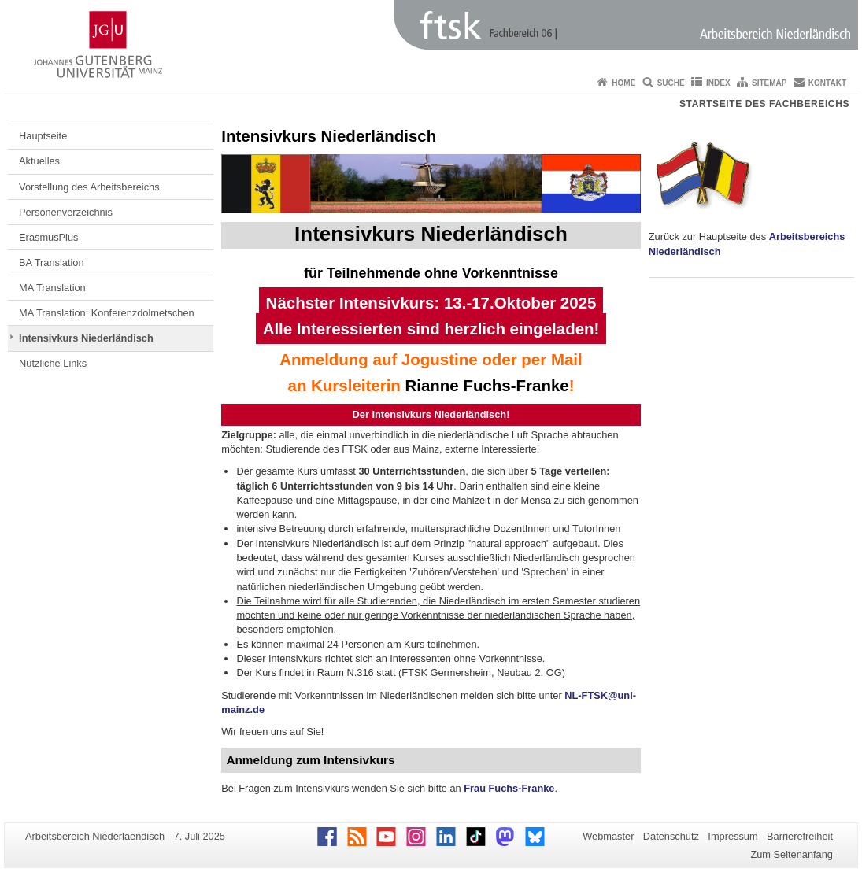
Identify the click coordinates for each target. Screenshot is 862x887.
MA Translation (52, 288)
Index (718, 83)
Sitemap (769, 83)
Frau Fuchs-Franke (509, 788)
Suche (671, 83)
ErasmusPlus (48, 237)
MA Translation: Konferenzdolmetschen (106, 313)
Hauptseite (43, 136)
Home (623, 83)
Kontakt (827, 83)
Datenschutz (671, 836)
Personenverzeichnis (66, 212)
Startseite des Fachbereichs (764, 103)
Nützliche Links (53, 363)
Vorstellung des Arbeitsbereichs (89, 187)
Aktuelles (39, 161)
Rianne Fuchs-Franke (487, 385)
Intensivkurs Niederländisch (86, 338)
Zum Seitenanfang (791, 854)
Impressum (732, 836)
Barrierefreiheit (800, 836)
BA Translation (51, 262)
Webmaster (608, 836)
